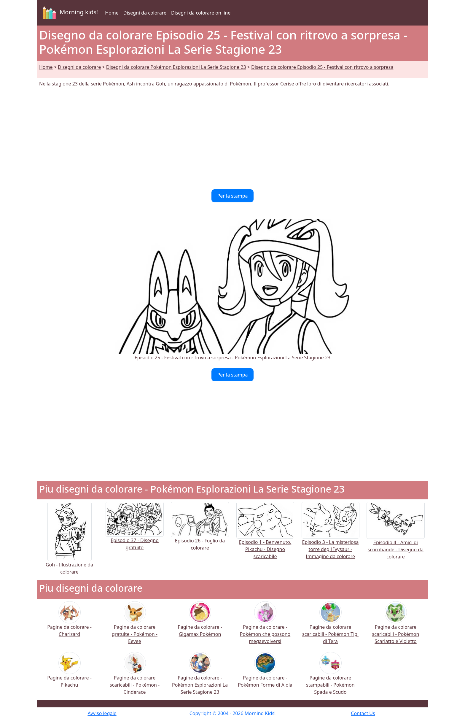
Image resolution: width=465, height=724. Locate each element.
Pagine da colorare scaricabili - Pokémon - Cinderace (135, 677)
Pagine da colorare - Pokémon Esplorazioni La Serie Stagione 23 (200, 677)
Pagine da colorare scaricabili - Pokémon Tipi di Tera (330, 626)
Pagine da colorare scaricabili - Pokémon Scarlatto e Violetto (395, 626)
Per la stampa (232, 196)
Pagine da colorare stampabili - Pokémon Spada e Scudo (330, 677)
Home (112, 12)
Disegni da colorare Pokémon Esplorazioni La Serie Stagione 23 (176, 67)
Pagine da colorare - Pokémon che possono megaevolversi (265, 626)
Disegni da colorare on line (200, 12)
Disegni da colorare (144, 12)
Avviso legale (101, 713)
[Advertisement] (232, 138)
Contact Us (363, 713)
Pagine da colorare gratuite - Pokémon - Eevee (134, 626)
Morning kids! (69, 13)
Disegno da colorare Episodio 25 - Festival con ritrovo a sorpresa (322, 67)
